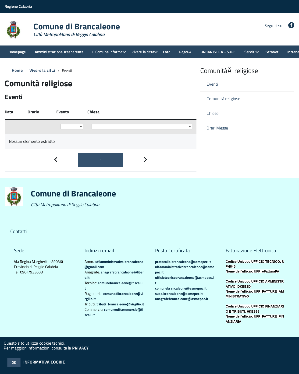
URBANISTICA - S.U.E (218, 52)
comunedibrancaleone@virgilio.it (114, 296)
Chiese (212, 113)
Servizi (249, 52)
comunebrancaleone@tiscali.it (114, 285)
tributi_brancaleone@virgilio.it (120, 304)
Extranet (271, 52)
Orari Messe (217, 128)
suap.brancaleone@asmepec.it (179, 293)
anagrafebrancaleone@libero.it (114, 274)
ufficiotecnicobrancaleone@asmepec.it (184, 280)
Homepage (17, 52)
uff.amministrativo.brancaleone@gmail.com (114, 264)
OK (14, 362)
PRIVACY (80, 348)
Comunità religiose (223, 98)
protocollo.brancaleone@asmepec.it (183, 261)
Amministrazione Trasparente (59, 52)
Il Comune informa (107, 52)
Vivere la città (143, 52)
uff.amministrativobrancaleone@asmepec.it (184, 269)
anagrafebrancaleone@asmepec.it (181, 298)
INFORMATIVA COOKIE (44, 362)
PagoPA (185, 52)
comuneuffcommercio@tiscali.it (114, 312)
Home (17, 70)
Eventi (212, 84)
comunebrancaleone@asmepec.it (180, 288)
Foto (166, 52)
